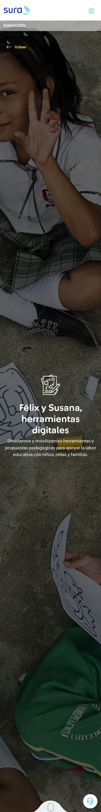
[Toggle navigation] (91, 11)
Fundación (15, 26)
